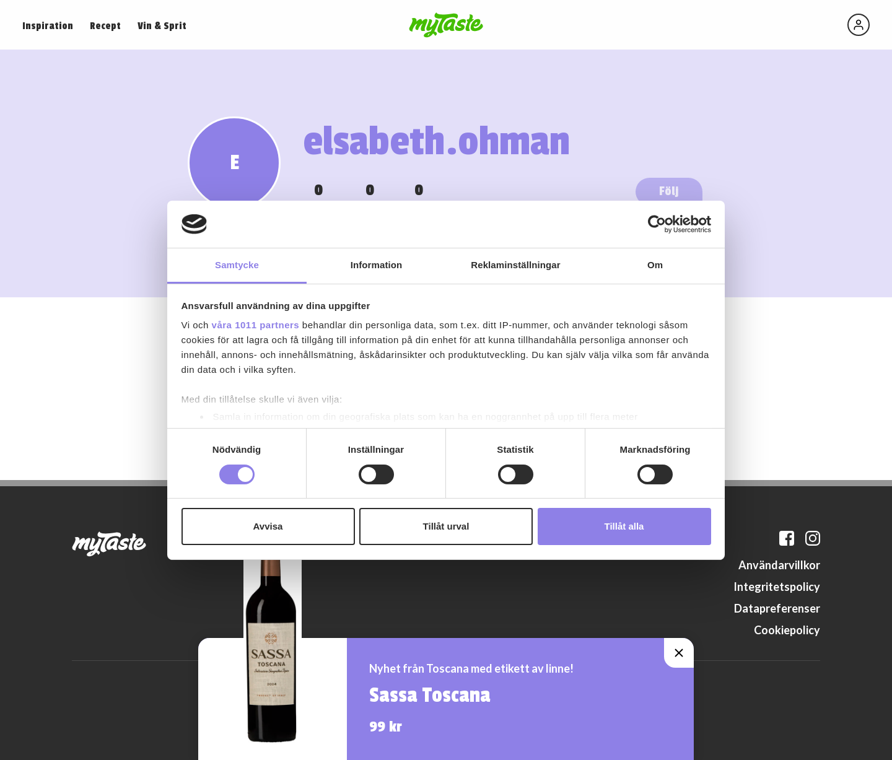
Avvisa (268, 526)
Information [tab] (377, 265)
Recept (105, 26)
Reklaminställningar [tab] (515, 265)
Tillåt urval (446, 526)
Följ (669, 191)
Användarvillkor (779, 565)
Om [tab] (655, 265)
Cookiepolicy (787, 630)
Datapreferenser (777, 608)
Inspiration (47, 26)
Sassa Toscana (430, 695)
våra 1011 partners (256, 325)
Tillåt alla (624, 526)
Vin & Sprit (162, 26)
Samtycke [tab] (237, 265)
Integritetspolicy (776, 586)
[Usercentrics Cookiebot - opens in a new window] (657, 224)
